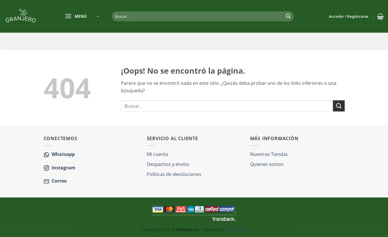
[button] (82, 16)
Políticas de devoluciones (174, 174)
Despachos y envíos (168, 164)
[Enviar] (288, 16)
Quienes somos (267, 164)
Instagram (62, 167)
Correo (59, 181)
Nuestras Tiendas (269, 154)
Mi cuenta (157, 154)
